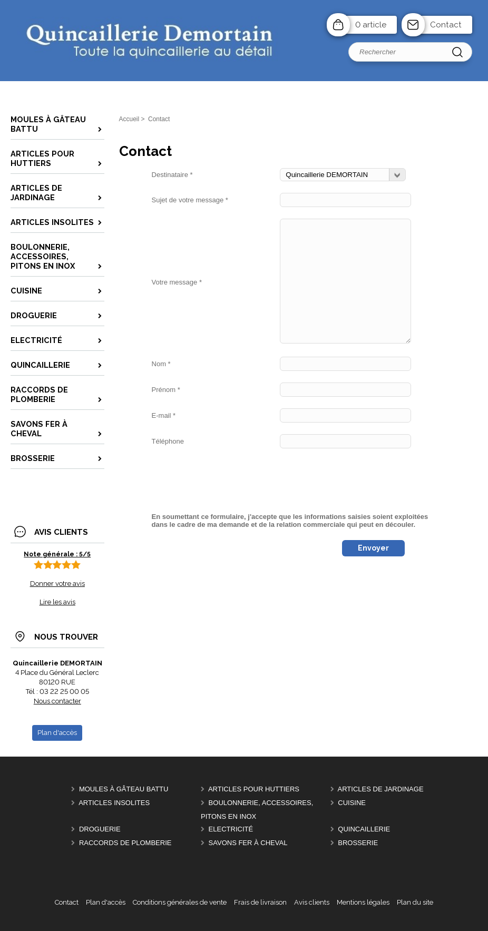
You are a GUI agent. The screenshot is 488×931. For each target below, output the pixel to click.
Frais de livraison (260, 902)
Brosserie (358, 843)
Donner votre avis (57, 583)
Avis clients (311, 902)
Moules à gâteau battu (124, 789)
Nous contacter (57, 701)
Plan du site (415, 902)
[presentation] (232, 480)
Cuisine (352, 803)
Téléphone (168, 441)
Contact (446, 25)
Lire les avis (57, 602)
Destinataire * (172, 175)
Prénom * (166, 390)
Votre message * (177, 282)
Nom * (161, 364)
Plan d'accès (105, 902)
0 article (370, 25)
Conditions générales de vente (180, 902)
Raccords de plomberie (125, 843)
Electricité (231, 829)
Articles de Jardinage (381, 789)
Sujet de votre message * (190, 200)
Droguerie (100, 829)
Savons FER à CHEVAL (248, 843)
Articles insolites (114, 803)
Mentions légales (363, 902)
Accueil (129, 119)
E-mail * (164, 415)
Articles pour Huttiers (253, 789)
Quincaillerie (364, 829)
